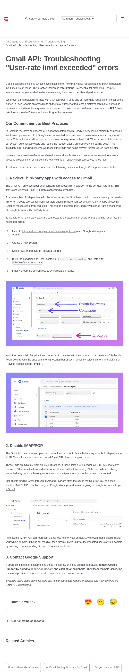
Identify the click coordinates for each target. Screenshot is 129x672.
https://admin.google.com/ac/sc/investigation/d (49, 231)
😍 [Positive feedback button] (88, 601)
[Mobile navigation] (122, 18)
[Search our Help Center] (44, 18)
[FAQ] (28, 41)
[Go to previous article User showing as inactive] (26, 620)
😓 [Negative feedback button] (113, 601)
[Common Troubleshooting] (49, 41)
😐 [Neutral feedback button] (101, 601)
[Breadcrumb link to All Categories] (14, 41)
